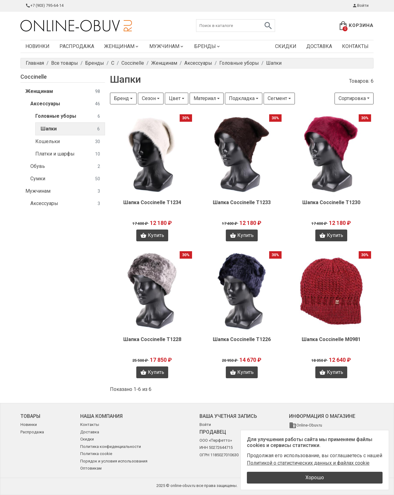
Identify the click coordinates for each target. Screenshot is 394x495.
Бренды (207, 46)
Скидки (285, 46)
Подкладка (242, 98)
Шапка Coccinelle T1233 (242, 202)
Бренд (121, 98)
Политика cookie (96, 453)
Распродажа (76, 46)
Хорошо (314, 477)
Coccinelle (33, 76)
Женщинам (121, 46)
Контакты (355, 46)
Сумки (65, 179)
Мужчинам (166, 46)
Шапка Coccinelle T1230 (331, 202)
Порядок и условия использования (113, 461)
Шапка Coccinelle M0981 (331, 339)
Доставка (319, 46)
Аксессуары (65, 104)
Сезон (149, 98)
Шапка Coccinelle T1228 (152, 339)
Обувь (65, 166)
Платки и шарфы (67, 154)
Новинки (37, 46)
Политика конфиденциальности (110, 446)
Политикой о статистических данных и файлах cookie (308, 463)
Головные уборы (67, 116)
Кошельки (67, 141)
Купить (152, 235)
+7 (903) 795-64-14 (44, 5)
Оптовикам (91, 468)
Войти (360, 5)
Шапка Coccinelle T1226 (242, 339)
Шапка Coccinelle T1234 (152, 202)
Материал (205, 98)
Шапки (70, 129)
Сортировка (352, 98)
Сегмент (277, 98)
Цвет (175, 98)
